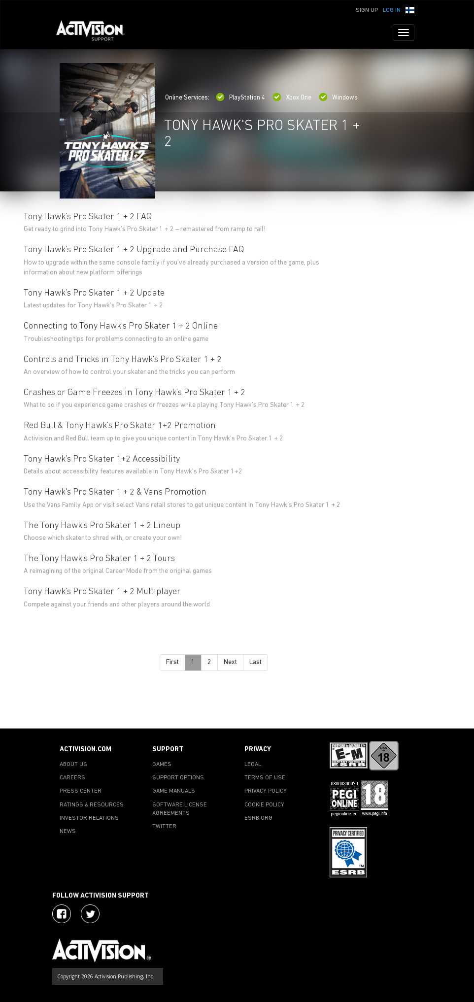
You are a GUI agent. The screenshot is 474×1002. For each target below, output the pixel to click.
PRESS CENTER (81, 791)
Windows (338, 98)
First (172, 662)
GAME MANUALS (173, 791)
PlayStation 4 (240, 98)
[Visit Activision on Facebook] (61, 913)
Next (230, 662)
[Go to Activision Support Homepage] (95, 32)
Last (255, 662)
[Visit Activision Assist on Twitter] (90, 913)
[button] (410, 9)
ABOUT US (73, 765)
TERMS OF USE (264, 778)
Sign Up (367, 10)
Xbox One (291, 98)
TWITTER (164, 827)
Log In (392, 10)
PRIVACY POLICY (265, 791)
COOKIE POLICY (264, 805)
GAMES (161, 765)
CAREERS (72, 778)
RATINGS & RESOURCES (92, 805)
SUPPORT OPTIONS (178, 778)
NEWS (68, 832)
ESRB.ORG (258, 818)
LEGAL (252, 765)
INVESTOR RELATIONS (89, 818)
